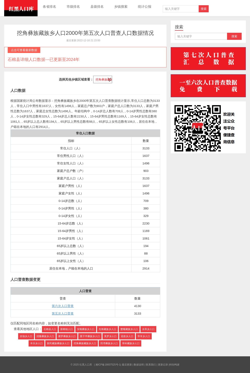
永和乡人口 (148, 329)
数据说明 (139, 364)
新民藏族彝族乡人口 (58, 343)
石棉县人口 (50, 329)
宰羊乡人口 (144, 336)
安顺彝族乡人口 (86, 329)
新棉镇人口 (66, 329)
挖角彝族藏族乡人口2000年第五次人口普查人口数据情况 (85, 33)
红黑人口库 (21, 8)
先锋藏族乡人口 (107, 329)
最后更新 (127, 364)
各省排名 (49, 6)
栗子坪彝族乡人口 (90, 336)
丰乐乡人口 (36, 343)
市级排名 (73, 6)
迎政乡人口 (127, 336)
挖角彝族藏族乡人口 (85, 343)
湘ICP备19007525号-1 (107, 364)
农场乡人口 (26, 336)
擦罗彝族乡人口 (67, 336)
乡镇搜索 (121, 6)
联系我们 (151, 364)
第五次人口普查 (63, 313)
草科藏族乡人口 (131, 343)
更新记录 (163, 364)
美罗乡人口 (110, 336)
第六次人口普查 (63, 306)
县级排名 (97, 6)
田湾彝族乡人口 (109, 343)
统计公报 (144, 6)
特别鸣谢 (174, 364)
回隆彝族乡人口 (45, 336)
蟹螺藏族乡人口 (129, 329)
